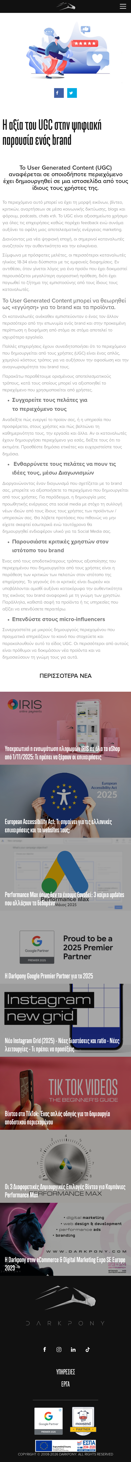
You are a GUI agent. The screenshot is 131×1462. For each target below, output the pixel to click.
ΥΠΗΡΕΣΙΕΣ (65, 1372)
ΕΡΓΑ (65, 1384)
